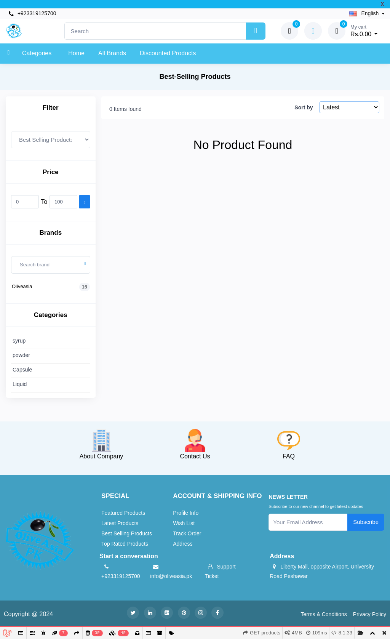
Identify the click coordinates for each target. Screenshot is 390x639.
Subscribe (366, 522)
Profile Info (185, 513)
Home (76, 53)
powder (21, 355)
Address (182, 544)
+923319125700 (32, 13)
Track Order (187, 533)
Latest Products (119, 523)
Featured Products (123, 513)
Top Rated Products (124, 544)
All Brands (112, 53)
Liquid (20, 384)
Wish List (184, 523)
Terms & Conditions (323, 614)
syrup (19, 341)
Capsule (22, 370)
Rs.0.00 (363, 30)
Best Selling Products (126, 533)
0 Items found (125, 109)
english (364, 13)
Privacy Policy (369, 614)
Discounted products (168, 53)
